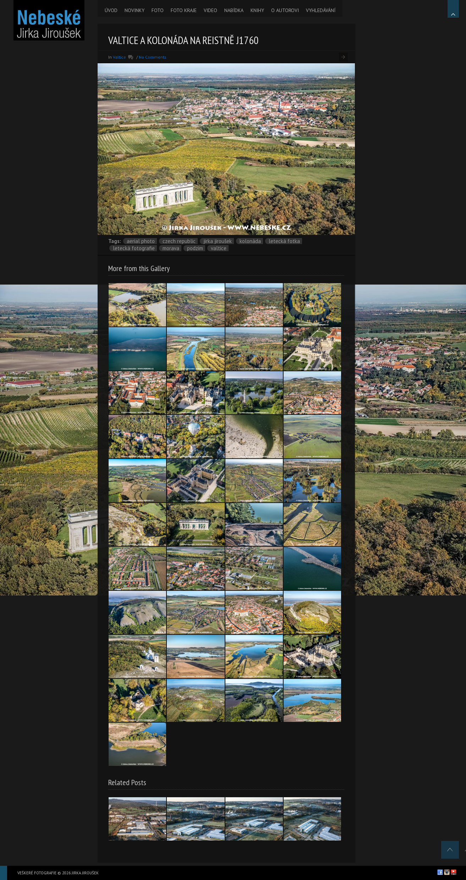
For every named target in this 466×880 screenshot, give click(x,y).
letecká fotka (284, 241)
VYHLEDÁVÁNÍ (320, 10)
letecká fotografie (134, 248)
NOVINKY (134, 10)
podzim (195, 248)
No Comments (152, 57)
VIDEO (210, 10)
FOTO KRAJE (184, 10)
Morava (171, 248)
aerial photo (141, 241)
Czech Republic (179, 241)
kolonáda (250, 241)
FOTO (158, 10)
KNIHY (257, 10)
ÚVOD (111, 10)
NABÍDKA (233, 10)
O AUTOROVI (285, 10)
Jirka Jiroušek (217, 241)
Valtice (119, 57)
